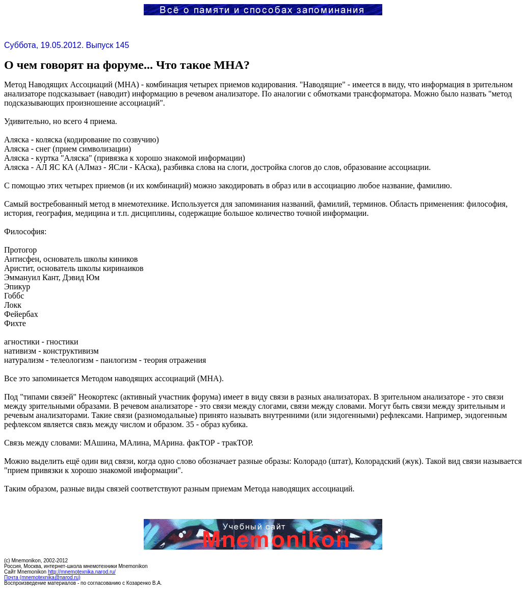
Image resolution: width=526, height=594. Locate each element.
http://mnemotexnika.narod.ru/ (82, 572)
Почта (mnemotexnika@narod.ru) (42, 577)
